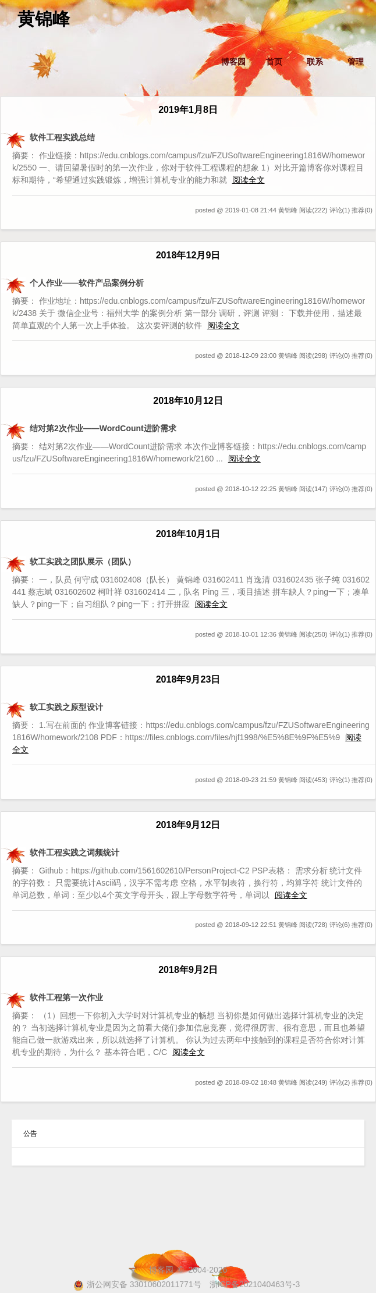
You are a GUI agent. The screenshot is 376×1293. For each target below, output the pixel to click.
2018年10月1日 (188, 533)
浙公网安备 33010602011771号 (137, 1284)
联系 (315, 61)
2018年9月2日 (188, 969)
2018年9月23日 (188, 679)
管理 (355, 61)
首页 (274, 61)
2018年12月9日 (188, 255)
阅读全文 (248, 179)
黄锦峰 (43, 19)
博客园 (233, 61)
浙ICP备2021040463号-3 (255, 1284)
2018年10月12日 (188, 400)
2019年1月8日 (188, 109)
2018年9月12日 (188, 824)
